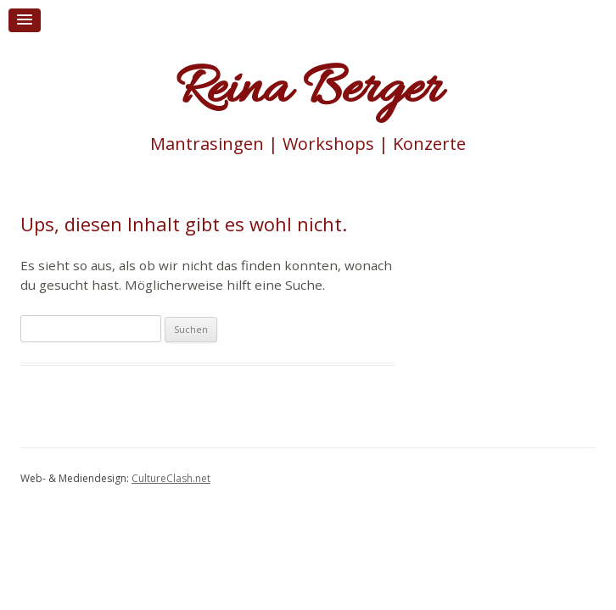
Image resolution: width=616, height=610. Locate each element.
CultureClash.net (171, 478)
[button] (24, 20)
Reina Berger (308, 91)
